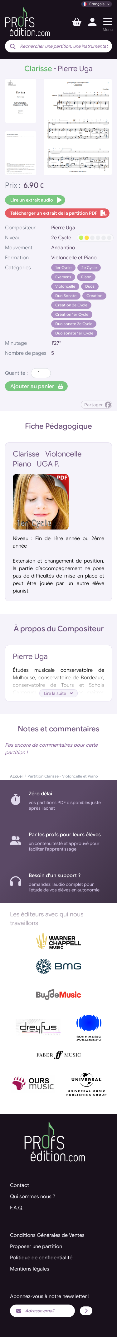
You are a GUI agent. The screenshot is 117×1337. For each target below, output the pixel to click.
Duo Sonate (65, 295)
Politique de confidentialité (41, 1258)
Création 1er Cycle (71, 314)
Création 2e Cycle (71, 305)
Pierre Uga (63, 228)
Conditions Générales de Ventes (47, 1235)
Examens (63, 277)
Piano (86, 277)
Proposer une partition (36, 1246)
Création (94, 295)
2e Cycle (89, 267)
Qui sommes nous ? (32, 1196)
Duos (90, 286)
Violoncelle (65, 286)
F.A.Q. (16, 1208)
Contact (19, 1185)
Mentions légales (29, 1269)
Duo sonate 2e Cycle (73, 323)
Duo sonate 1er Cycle (74, 333)
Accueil (16, 776)
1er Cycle (63, 267)
